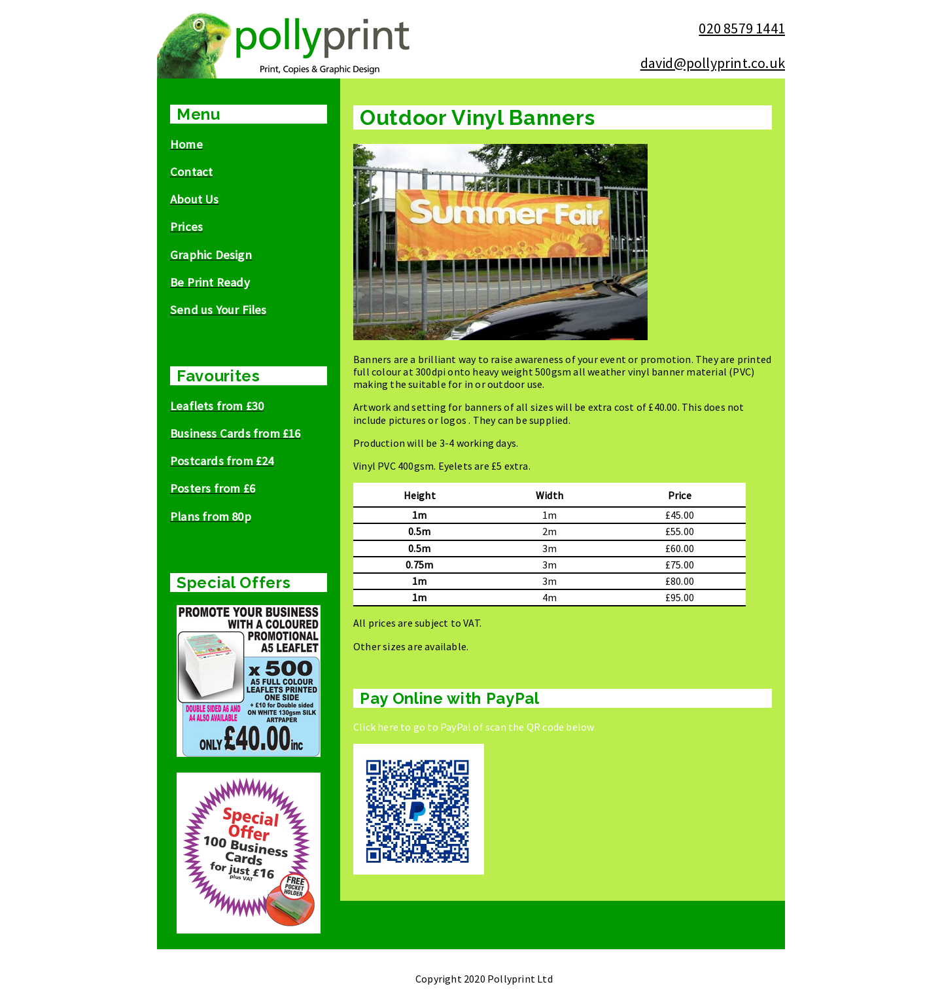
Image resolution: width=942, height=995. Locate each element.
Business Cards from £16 (235, 433)
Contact (191, 171)
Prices (186, 226)
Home (186, 144)
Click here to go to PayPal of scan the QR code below (473, 726)
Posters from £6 (212, 488)
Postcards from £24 (222, 460)
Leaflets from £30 (217, 405)
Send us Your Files (218, 309)
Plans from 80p (210, 516)
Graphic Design (211, 254)
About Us (194, 199)
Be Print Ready (210, 282)
